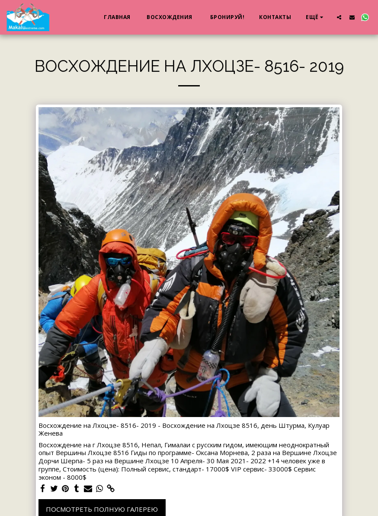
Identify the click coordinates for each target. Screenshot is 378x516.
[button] (339, 17)
